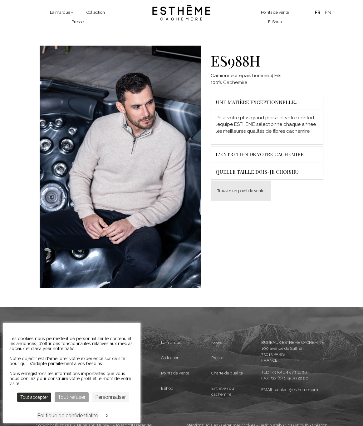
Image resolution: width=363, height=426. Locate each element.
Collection (95, 12)
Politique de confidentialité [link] (67, 416)
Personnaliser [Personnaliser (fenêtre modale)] (110, 397)
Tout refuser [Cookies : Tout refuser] (72, 397)
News (216, 376)
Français (317, 12)
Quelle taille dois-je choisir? (257, 171)
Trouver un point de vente (240, 190)
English (328, 12)
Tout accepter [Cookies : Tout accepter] (34, 397)
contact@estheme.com (296, 422)
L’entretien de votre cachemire (260, 154)
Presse (77, 21)
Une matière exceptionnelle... (257, 102)
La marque (60, 12)
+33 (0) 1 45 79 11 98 (288, 405)
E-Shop (275, 21)
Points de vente (275, 12)
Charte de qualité (227, 406)
